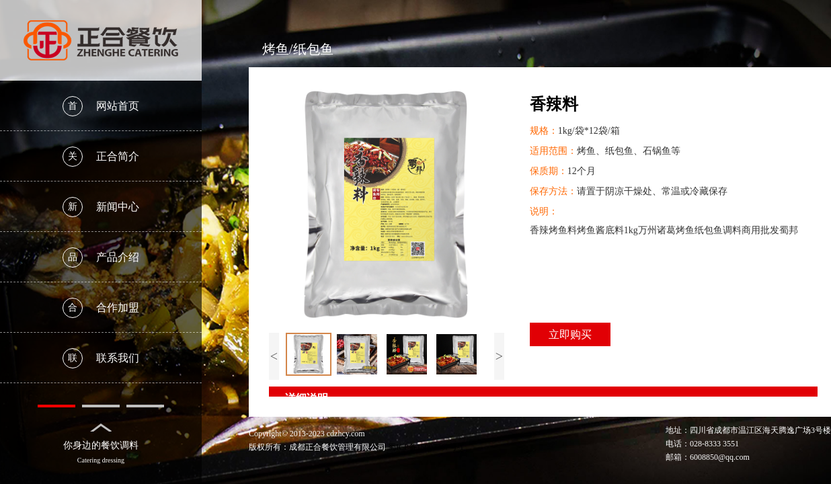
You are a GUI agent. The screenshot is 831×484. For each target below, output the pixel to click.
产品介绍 (101, 257)
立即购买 (570, 334)
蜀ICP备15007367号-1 (426, 447)
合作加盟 (101, 308)
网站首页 (101, 106)
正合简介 (101, 157)
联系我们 (101, 358)
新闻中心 (101, 207)
